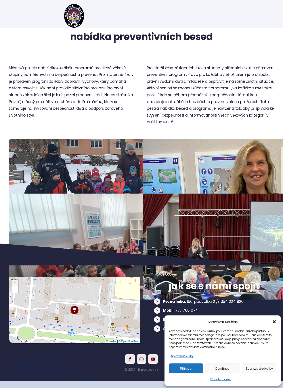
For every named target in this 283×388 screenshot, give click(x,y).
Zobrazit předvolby (259, 368)
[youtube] (153, 359)
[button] (274, 321)
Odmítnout (222, 368)
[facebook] (130, 359)
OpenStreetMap (130, 341)
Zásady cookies (220, 379)
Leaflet (111, 341)
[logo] (74, 5)
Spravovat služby (182, 356)
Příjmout (186, 368)
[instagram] (141, 359)
